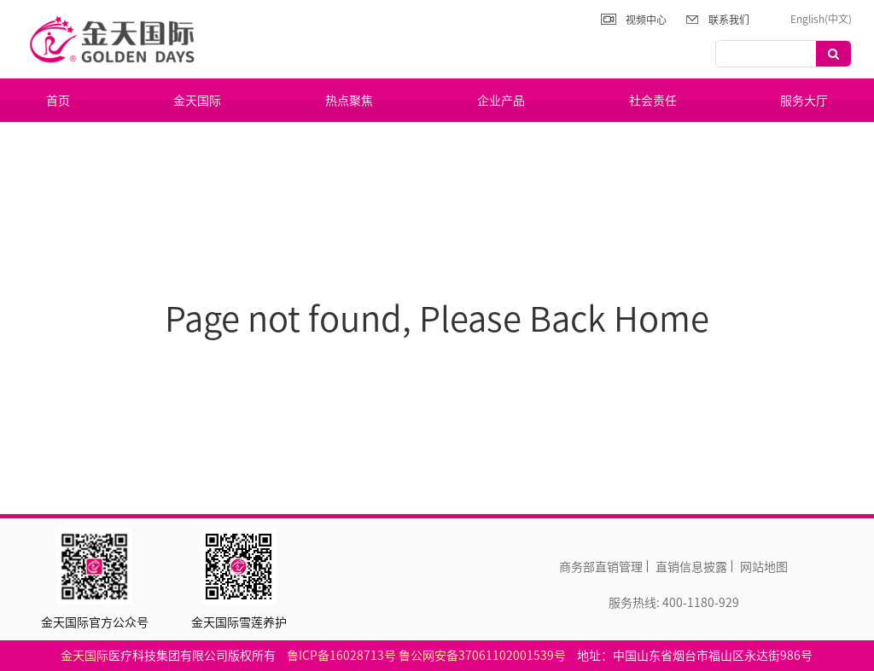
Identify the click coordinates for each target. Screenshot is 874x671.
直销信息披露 (691, 566)
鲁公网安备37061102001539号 (482, 654)
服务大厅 (804, 99)
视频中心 (646, 19)
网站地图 (764, 566)
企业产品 (501, 99)
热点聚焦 (349, 99)
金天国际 (197, 99)
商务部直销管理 (601, 566)
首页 (58, 99)
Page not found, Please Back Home (437, 317)
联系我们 (728, 19)
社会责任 (653, 99)
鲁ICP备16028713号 (341, 654)
